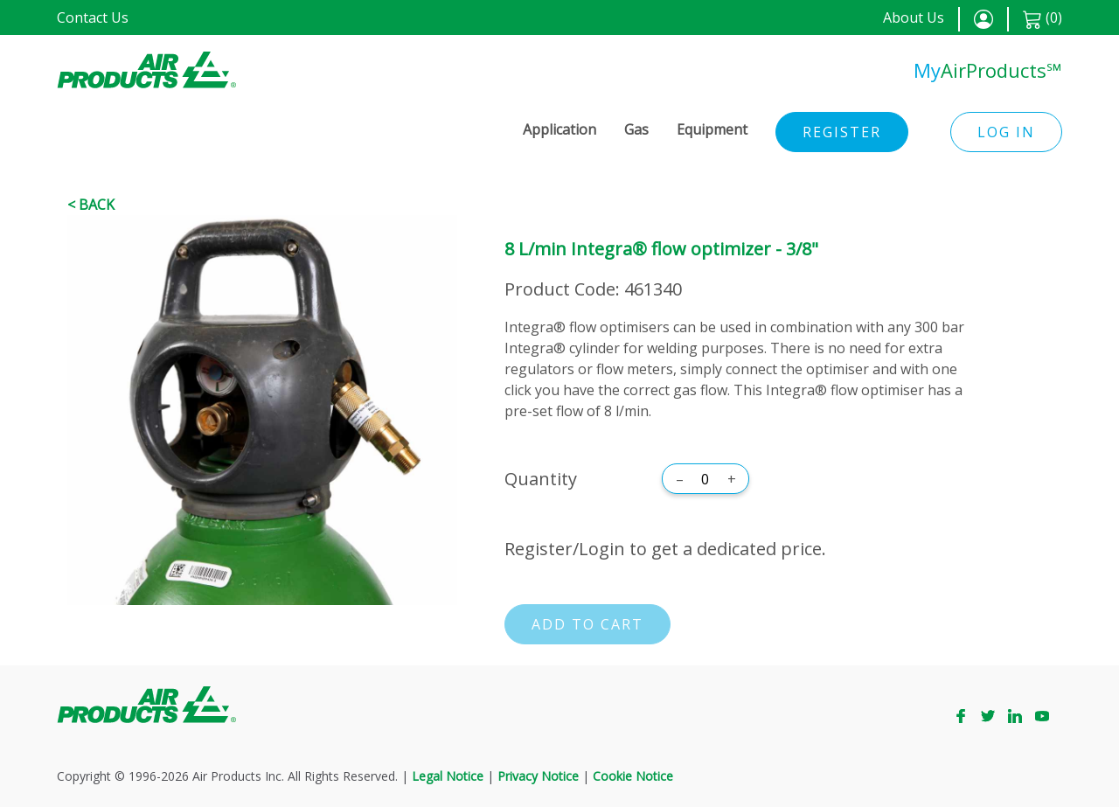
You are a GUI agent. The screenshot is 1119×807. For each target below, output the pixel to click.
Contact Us (93, 17)
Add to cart (587, 624)
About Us (913, 17)
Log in (1006, 132)
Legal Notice (447, 776)
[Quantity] (705, 479)
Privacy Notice (538, 776)
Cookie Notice (633, 776)
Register (842, 132)
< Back (91, 204)
